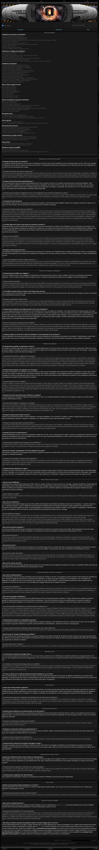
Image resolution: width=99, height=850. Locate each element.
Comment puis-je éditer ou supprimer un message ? (16, 66)
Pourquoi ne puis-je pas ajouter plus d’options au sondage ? (18, 70)
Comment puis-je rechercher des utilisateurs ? (14, 131)
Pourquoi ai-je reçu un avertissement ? (12, 76)
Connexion (20, 29)
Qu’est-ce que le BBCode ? (9, 86)
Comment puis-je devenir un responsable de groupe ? (16, 107)
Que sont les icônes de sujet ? (10, 97)
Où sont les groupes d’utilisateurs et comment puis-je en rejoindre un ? (21, 105)
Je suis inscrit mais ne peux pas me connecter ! (15, 43)
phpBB (30, 843)
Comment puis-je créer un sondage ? (12, 69)
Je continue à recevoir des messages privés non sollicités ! (18, 116)
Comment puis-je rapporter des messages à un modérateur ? (18, 77)
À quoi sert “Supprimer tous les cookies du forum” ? (16, 48)
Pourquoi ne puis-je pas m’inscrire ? (11, 47)
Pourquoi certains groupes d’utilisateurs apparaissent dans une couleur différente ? (24, 108)
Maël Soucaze (65, 843)
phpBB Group (61, 805)
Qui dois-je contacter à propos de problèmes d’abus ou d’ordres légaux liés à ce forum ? (25, 151)
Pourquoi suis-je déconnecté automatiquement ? (15, 38)
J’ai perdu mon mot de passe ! (10, 41)
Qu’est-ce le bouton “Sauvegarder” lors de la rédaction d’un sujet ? (20, 79)
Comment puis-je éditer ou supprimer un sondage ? (16, 72)
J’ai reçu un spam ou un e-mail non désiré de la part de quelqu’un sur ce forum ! (23, 118)
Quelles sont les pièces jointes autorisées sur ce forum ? (17, 143)
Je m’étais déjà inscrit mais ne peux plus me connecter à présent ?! (20, 44)
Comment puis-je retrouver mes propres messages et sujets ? (18, 133)
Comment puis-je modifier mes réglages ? (13, 52)
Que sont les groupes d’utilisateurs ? (12, 104)
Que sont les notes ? (7, 94)
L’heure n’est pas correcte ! (9, 54)
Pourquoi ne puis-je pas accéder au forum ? (14, 73)
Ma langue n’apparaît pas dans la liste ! (12, 57)
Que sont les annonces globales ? (11, 91)
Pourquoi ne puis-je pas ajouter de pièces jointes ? (15, 75)
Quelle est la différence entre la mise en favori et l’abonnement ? (19, 136)
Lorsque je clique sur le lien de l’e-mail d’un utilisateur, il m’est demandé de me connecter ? (26, 61)
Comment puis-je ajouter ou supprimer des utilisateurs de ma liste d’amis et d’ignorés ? (25, 123)
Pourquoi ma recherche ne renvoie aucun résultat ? (16, 128)
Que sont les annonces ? (8, 93)
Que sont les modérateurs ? (9, 102)
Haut (3, 168)
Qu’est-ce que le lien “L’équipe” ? (11, 111)
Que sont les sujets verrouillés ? (10, 96)
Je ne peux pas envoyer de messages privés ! (14, 115)
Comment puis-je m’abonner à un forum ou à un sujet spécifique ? (20, 138)
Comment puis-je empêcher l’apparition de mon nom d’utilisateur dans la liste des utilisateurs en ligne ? (29, 40)
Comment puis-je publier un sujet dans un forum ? (15, 65)
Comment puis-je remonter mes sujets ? (13, 82)
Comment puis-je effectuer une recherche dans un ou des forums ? (20, 127)
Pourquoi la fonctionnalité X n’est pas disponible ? (15, 150)
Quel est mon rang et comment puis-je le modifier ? (16, 59)
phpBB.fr (74, 843)
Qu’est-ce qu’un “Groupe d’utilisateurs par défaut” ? (16, 109)
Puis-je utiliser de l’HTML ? (9, 87)
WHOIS (39, 826)
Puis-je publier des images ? (9, 90)
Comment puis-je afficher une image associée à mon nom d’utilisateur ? (21, 58)
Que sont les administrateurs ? (10, 101)
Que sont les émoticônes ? (9, 89)
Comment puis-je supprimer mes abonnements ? (15, 139)
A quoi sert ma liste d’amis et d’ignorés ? (13, 122)
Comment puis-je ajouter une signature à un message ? (17, 68)
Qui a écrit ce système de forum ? (11, 149)
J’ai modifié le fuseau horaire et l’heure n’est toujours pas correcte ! (20, 55)
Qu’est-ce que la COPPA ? (9, 46)
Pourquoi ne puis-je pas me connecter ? (12, 36)
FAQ (88, 29)
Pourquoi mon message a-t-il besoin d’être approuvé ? (16, 80)
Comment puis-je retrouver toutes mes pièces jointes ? (16, 145)
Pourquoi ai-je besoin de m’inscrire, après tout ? (15, 37)
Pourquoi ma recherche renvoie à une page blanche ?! (16, 130)
